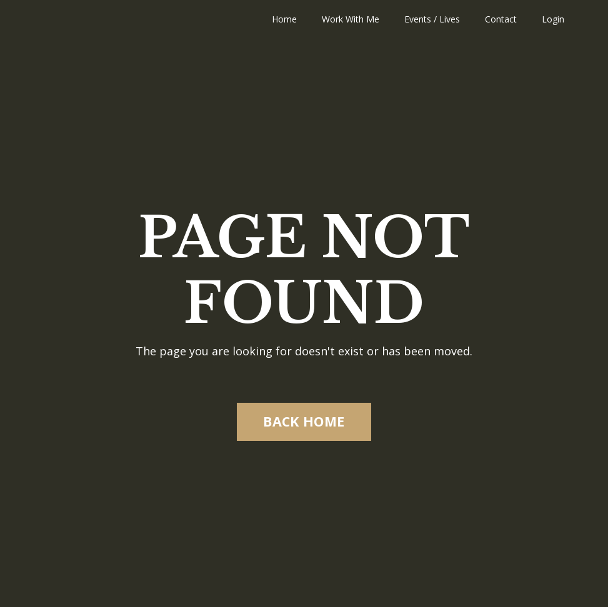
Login (553, 19)
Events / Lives (432, 19)
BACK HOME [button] (303, 421)
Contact (501, 19)
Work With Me (350, 19)
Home (284, 19)
